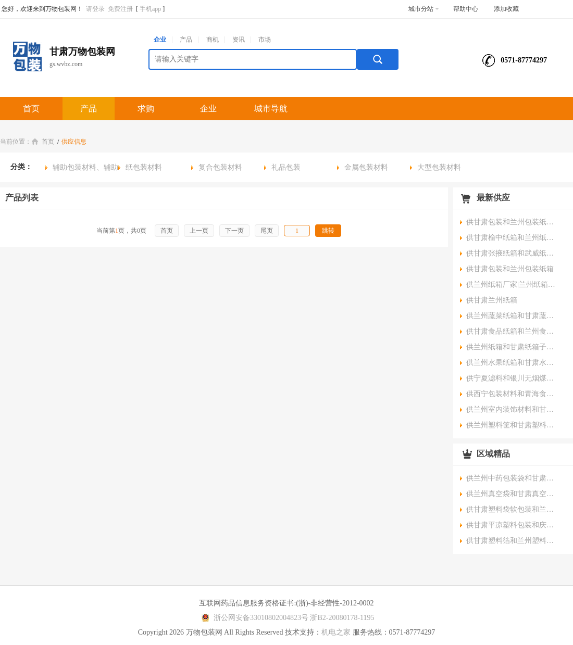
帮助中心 (465, 8)
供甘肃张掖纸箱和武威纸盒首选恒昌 (513, 253)
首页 (31, 108)
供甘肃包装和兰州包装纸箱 (510, 269)
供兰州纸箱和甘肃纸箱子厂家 (513, 347)
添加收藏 (506, 8)
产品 (186, 39)
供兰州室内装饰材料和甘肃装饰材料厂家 (513, 409)
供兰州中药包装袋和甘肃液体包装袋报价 (513, 478)
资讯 (238, 39)
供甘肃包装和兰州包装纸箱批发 (513, 222)
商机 (212, 39)
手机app (150, 8)
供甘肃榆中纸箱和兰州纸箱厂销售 (513, 238)
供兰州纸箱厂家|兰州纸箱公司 (513, 284)
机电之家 (336, 632)
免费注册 (120, 8)
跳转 (328, 230)
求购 (146, 108)
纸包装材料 (144, 167)
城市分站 (423, 8)
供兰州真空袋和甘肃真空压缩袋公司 (513, 494)
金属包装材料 (366, 167)
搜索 (377, 59)
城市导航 (271, 108)
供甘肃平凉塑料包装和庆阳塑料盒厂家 (513, 525)
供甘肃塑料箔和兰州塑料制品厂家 (513, 541)
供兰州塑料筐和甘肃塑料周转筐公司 (513, 425)
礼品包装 (286, 167)
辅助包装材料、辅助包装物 (81, 168)
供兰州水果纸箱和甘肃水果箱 (513, 362)
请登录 (95, 8)
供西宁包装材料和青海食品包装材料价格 (513, 394)
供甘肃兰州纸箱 (491, 300)
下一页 (234, 230)
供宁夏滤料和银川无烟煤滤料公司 (513, 378)
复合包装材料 (220, 167)
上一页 (199, 230)
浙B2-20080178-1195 (342, 618)
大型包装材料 (439, 167)
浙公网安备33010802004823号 (253, 618)
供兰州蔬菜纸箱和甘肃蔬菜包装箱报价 (513, 316)
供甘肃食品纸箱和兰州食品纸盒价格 (513, 331)
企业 (160, 39)
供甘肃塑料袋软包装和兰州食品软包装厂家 (513, 509)
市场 (264, 39)
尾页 (266, 230)
